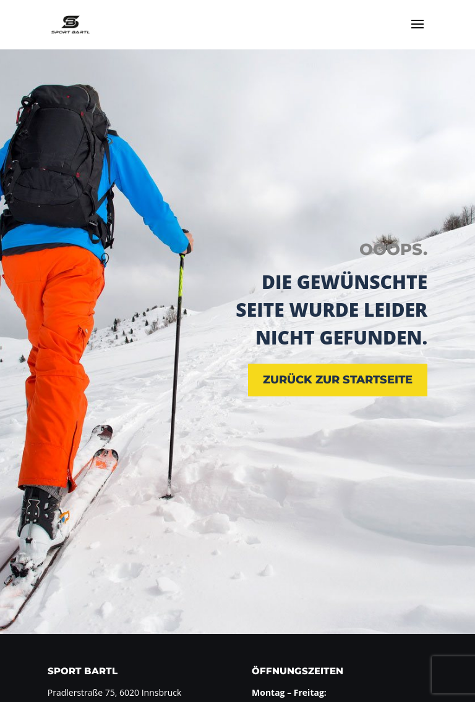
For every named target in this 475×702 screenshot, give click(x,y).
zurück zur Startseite (338, 380)
